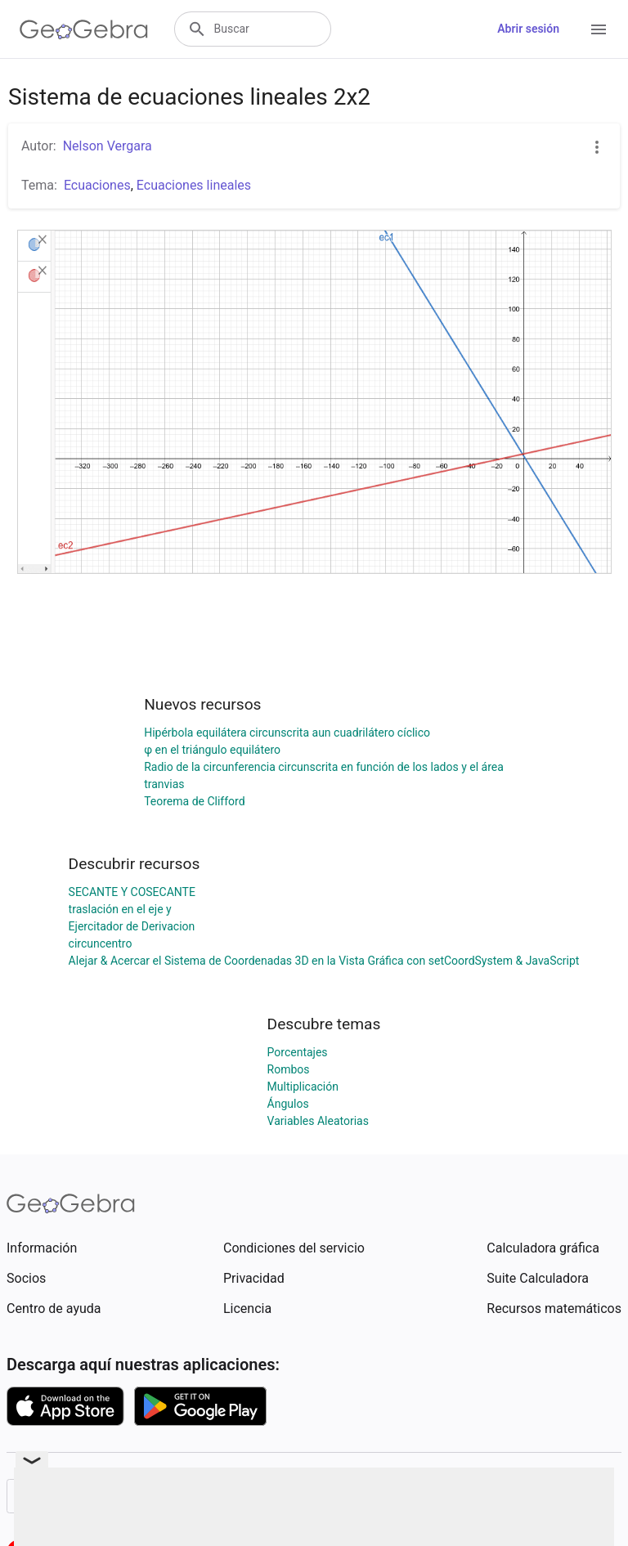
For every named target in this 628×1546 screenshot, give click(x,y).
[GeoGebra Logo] (84, 29)
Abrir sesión (528, 28)
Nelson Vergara (107, 146)
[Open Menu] (598, 29)
